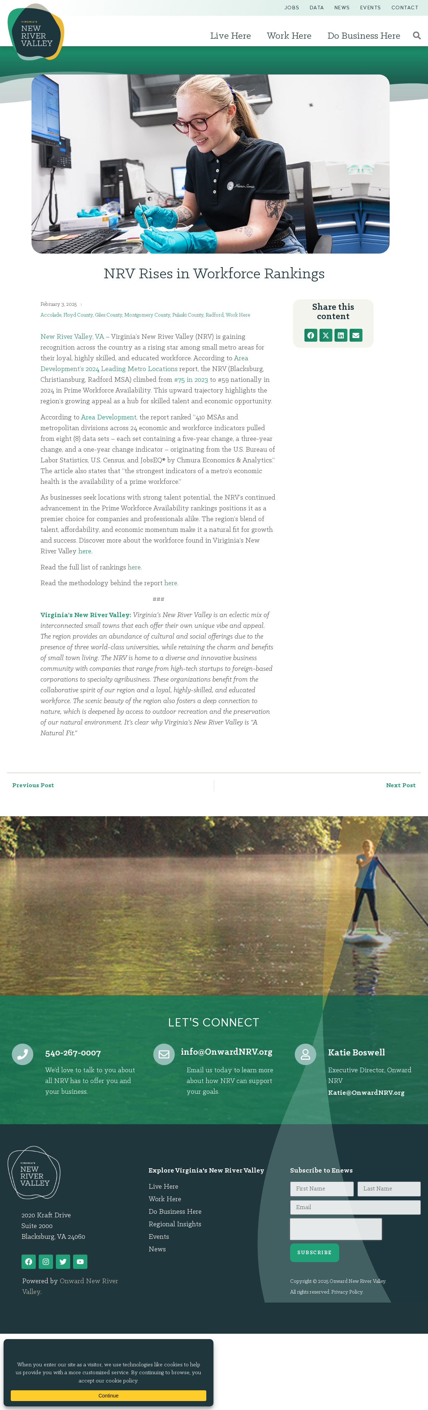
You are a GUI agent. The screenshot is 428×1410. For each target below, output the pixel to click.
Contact (405, 8)
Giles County (108, 315)
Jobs (292, 8)
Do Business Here (365, 36)
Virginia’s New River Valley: (85, 615)
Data (317, 8)
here (84, 551)
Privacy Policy (346, 1292)
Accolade (50, 315)
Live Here (232, 36)
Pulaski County (187, 315)
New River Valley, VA (72, 337)
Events (370, 8)
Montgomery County (147, 315)
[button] (310, 335)
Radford (214, 315)
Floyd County (78, 315)
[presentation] (336, 1229)
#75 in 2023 (191, 380)
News (342, 8)
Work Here (291, 36)
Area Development (108, 417)
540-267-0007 (73, 1053)
